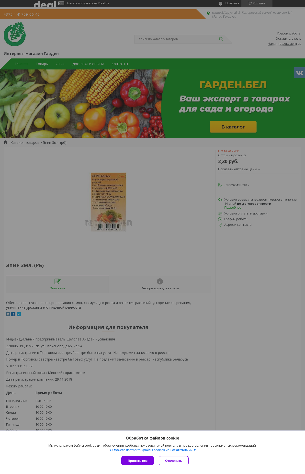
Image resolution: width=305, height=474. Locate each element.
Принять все (137, 461)
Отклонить (173, 461)
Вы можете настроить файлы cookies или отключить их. (151, 450)
